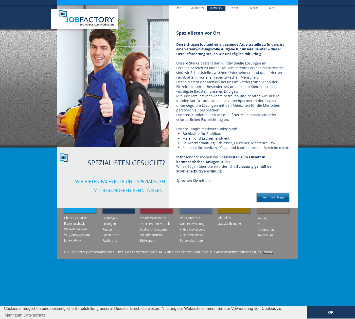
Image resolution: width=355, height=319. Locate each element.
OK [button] (331, 312)
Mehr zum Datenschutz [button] (25, 315)
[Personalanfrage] (273, 197)
